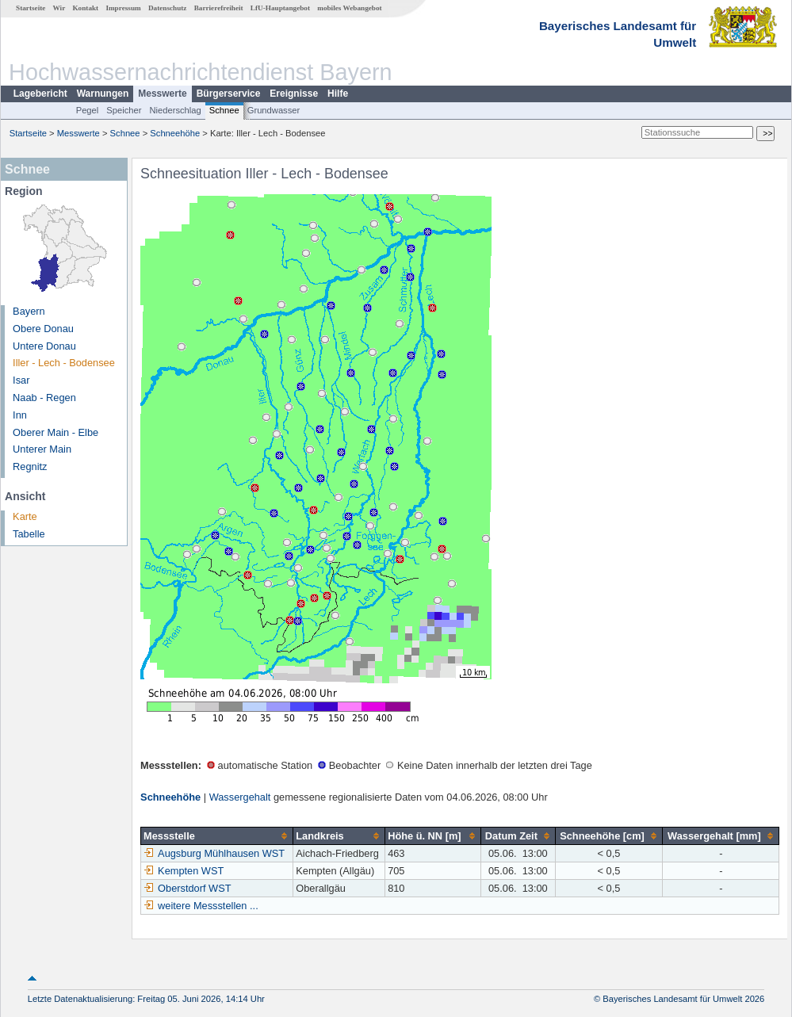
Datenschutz (167, 8)
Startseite (30, 8)
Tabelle (29, 534)
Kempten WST (183, 871)
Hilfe (337, 93)
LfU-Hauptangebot (280, 8)
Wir (59, 8)
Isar (21, 380)
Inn (20, 415)
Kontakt (85, 8)
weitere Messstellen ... (208, 906)
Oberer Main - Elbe (55, 432)
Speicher (123, 110)
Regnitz (30, 466)
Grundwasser (273, 110)
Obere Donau (43, 329)
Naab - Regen (44, 397)
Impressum (122, 8)
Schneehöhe (175, 133)
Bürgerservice (229, 93)
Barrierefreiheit (218, 8)
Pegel (87, 110)
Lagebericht (40, 93)
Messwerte (162, 93)
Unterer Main (42, 449)
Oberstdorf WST (187, 888)
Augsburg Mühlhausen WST (214, 853)
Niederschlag (175, 110)
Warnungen (103, 93)
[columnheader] (217, 836)
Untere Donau (44, 346)
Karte (25, 516)
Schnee (224, 110)
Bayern (29, 311)
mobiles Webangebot (349, 8)
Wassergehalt (240, 797)
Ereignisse (294, 93)
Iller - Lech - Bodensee (64, 363)
